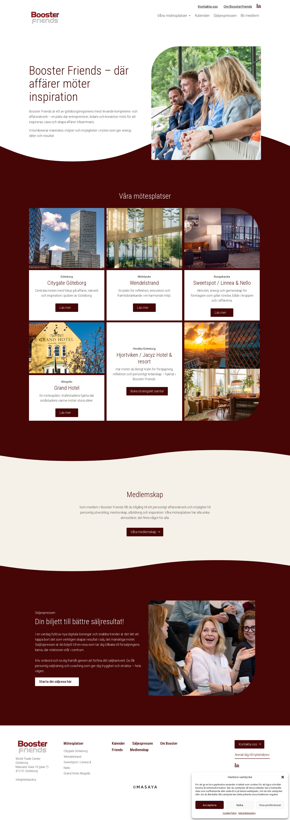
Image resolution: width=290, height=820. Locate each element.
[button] (282, 777)
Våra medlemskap (143, 532)
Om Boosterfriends (238, 6)
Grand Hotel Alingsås (77, 773)
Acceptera (209, 805)
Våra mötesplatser (172, 15)
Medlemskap (139, 750)
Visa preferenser (270, 805)
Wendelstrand (72, 756)
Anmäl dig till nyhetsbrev (252, 755)
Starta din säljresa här (55, 681)
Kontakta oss (208, 6)
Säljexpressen (225, 15)
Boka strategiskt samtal (147, 391)
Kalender (202, 15)
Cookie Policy (230, 813)
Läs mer (65, 307)
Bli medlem (250, 15)
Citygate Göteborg (75, 751)
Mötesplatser (73, 743)
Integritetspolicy (247, 813)
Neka (239, 805)
